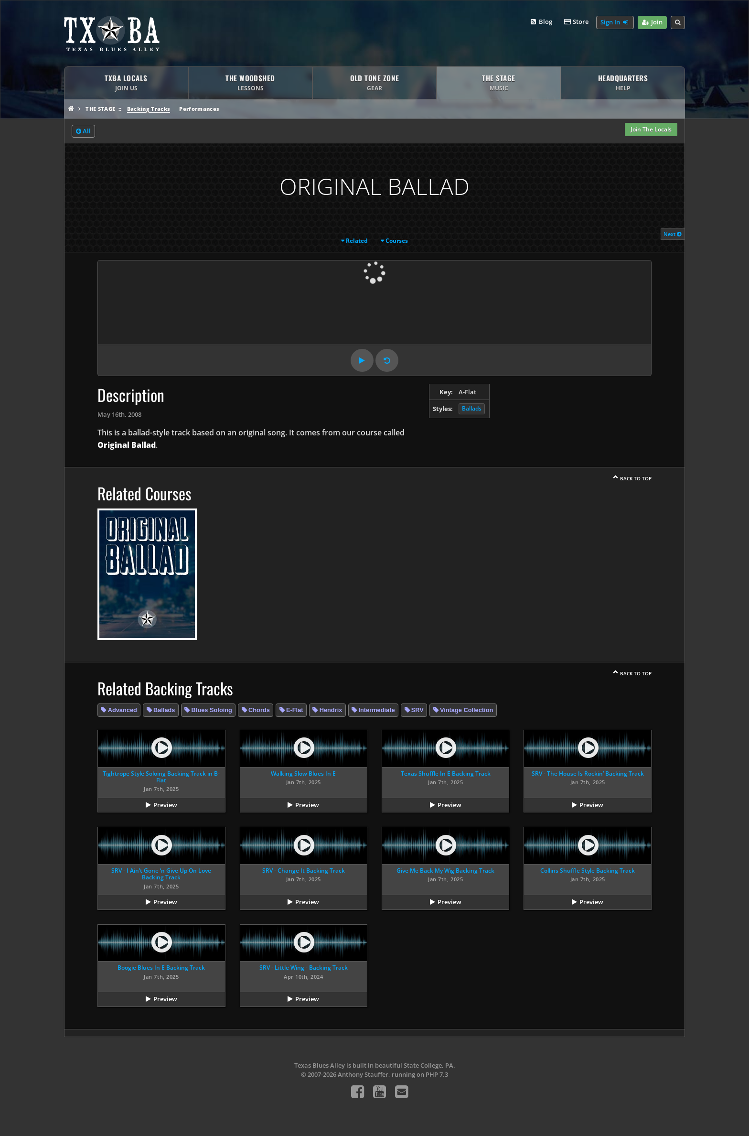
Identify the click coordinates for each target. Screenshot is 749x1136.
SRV (417, 710)
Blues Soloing (212, 710)
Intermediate (376, 710)
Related (357, 241)
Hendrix (331, 710)
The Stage (100, 108)
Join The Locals (651, 129)
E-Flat (294, 710)
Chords (259, 710)
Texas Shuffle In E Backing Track (446, 773)
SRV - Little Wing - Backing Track (303, 967)
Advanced (122, 710)
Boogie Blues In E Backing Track (161, 967)
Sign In (614, 22)
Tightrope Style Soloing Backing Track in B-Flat (161, 776)
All (83, 131)
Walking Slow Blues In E (303, 773)
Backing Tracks (149, 108)
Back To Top (636, 478)
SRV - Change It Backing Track (303, 870)
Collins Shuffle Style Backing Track (587, 870)
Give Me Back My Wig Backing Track (445, 870)
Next (672, 234)
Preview (165, 805)
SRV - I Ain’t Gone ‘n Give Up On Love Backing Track (161, 873)
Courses (396, 241)
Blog (540, 22)
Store (576, 22)
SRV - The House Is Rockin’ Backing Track (588, 773)
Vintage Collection (466, 710)
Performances (199, 108)
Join (652, 22)
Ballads (472, 408)
